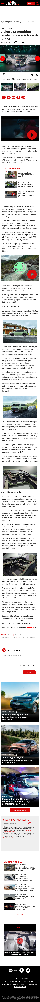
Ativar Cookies (19, 987)
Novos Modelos (15, 21)
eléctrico (21, 637)
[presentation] (20, 845)
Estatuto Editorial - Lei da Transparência (19, 981)
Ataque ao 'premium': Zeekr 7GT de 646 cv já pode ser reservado (20, 953)
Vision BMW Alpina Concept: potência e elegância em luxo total (23, 878)
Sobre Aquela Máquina (19, 978)
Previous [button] (2, 58)
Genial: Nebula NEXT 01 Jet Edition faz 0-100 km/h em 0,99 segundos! (25, 907)
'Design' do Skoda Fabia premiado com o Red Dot (26, 174)
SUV (13, 637)
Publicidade (32, 984)
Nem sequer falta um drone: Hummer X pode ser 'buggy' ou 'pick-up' (25, 868)
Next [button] (37, 58)
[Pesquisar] (37, 3)
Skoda (10, 635)
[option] (20, 58)
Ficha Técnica (7, 984)
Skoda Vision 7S (21, 635)
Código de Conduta (20, 984)
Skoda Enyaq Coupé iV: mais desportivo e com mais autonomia (25, 184)
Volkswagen (30, 637)
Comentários (13, 650)
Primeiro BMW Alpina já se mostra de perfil (24, 897)
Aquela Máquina (5, 21)
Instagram (31, 627)
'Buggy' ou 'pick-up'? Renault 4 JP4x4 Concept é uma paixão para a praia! (24, 888)
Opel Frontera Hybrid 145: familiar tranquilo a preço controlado (15, 717)
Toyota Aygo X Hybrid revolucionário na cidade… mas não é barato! (18, 760)
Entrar (31, 3)
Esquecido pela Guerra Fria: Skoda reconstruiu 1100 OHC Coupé (26, 194)
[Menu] (2, 4)
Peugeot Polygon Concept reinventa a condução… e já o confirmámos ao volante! (17, 801)
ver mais (20, 914)
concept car (5, 637)
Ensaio (4, 712)
